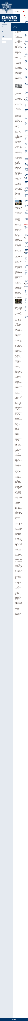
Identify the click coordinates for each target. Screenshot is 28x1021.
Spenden (3, 26)
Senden (4, 42)
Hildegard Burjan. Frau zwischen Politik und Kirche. (26, 256)
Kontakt (3, 31)
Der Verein (4, 27)
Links (3, 29)
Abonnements (4, 24)
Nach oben (14, 1019)
